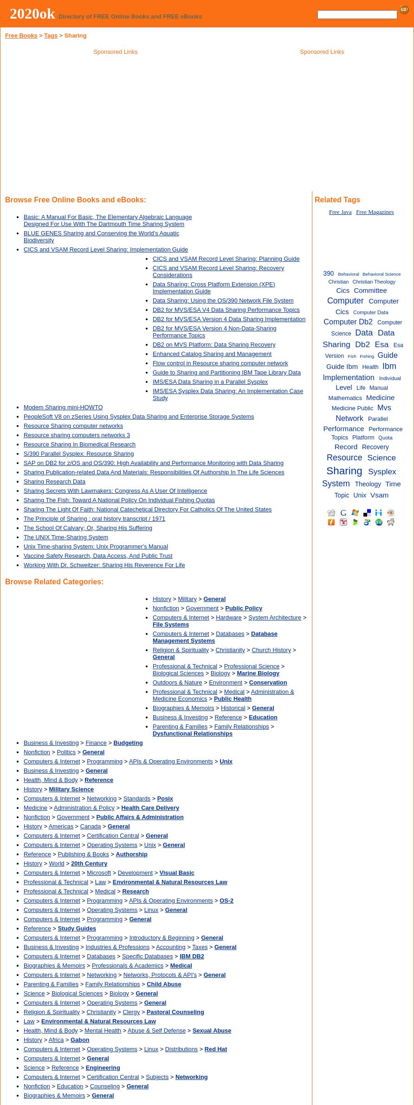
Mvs (384, 407)
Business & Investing (180, 717)
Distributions (181, 1049)
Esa (382, 344)
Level (344, 387)
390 (328, 273)
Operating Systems (112, 844)
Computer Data (370, 312)
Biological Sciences (178, 673)
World (56, 863)
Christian (338, 281)
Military (187, 598)
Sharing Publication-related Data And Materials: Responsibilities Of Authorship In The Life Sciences (154, 472)
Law (100, 882)
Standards (136, 798)
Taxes (199, 946)
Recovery (375, 447)
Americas (61, 826)
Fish (352, 356)
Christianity (230, 649)
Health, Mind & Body (51, 779)
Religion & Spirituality (181, 649)
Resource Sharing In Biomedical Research (80, 444)
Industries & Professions (117, 946)
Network (349, 418)
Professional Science (252, 666)
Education (70, 1086)
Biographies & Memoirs (183, 707)
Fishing (367, 356)
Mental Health (102, 1030)
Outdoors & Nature (177, 682)
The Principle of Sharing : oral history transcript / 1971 (94, 518)
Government (202, 608)
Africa (56, 1039)
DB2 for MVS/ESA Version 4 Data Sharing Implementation (229, 319)
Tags (51, 35)
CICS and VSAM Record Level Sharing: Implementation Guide (106, 249)
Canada (90, 826)
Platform (363, 437)
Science (34, 993)
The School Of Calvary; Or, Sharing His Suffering (88, 527)
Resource (344, 457)
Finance (96, 742)
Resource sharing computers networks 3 (77, 435)
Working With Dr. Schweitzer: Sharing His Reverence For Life (104, 565)
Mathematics (345, 397)
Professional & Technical (185, 666)
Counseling (105, 1086)
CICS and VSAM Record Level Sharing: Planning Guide (226, 258)
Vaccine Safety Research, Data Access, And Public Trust (98, 555)
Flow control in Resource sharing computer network (220, 363)
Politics (66, 752)
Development (135, 872)
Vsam (379, 495)
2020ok (32, 13)
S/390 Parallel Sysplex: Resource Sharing (79, 453)
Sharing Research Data (54, 481)
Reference (228, 717)
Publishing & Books (83, 854)
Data (364, 332)
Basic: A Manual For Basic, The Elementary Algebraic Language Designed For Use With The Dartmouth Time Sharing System (108, 220)
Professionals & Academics (127, 965)
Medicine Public (353, 408)
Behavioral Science (381, 274)
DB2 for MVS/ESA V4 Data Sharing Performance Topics (226, 309)
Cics (342, 290)
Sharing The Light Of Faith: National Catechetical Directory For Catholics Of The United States (148, 509)
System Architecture (274, 617)
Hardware (228, 617)
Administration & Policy (84, 807)
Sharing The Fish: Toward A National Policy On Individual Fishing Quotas (119, 500)
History (162, 598)
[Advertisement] (116, 125)
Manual (378, 388)
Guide (388, 355)
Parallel (378, 418)
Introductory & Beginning (161, 937)
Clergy (131, 1011)
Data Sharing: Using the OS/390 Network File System (223, 300)
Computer (345, 300)
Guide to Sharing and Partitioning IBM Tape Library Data (227, 372)
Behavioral (348, 274)
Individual (390, 378)
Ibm (389, 366)
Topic (341, 495)
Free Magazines (375, 212)
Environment (225, 682)
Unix (150, 844)
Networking (101, 798)
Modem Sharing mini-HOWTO (63, 407)
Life (361, 388)
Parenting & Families (180, 726)
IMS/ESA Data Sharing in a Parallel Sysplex (210, 381)
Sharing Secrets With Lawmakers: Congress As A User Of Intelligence (115, 490)
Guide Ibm (342, 366)
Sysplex (382, 471)
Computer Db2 (348, 321)
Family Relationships (241, 726)
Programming (105, 761)
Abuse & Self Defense (157, 1030)
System (336, 483)
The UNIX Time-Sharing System (66, 537)
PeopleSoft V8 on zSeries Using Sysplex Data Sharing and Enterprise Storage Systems (139, 416)
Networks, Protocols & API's (160, 974)
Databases (230, 633)
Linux (151, 909)
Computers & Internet (181, 617)
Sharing (344, 471)
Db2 (362, 344)
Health (370, 367)
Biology (220, 673)
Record (346, 447)
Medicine (35, 807)
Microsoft (99, 872)
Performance (343, 429)
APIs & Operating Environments (171, 761)
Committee (370, 290)
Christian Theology (373, 281)
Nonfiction (166, 608)
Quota (385, 437)
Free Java (340, 212)
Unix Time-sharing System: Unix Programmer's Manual (96, 546)
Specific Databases (147, 956)
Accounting (170, 946)
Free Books (21, 35)
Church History (271, 649)
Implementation (349, 377)
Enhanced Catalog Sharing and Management (212, 353)
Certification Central (113, 835)
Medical (234, 691)
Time (393, 484)
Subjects (157, 1076)
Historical (233, 707)
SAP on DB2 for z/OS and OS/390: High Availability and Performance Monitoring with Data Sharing (154, 462)
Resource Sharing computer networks (73, 425)
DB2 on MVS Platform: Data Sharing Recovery (214, 344)
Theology (368, 484)
